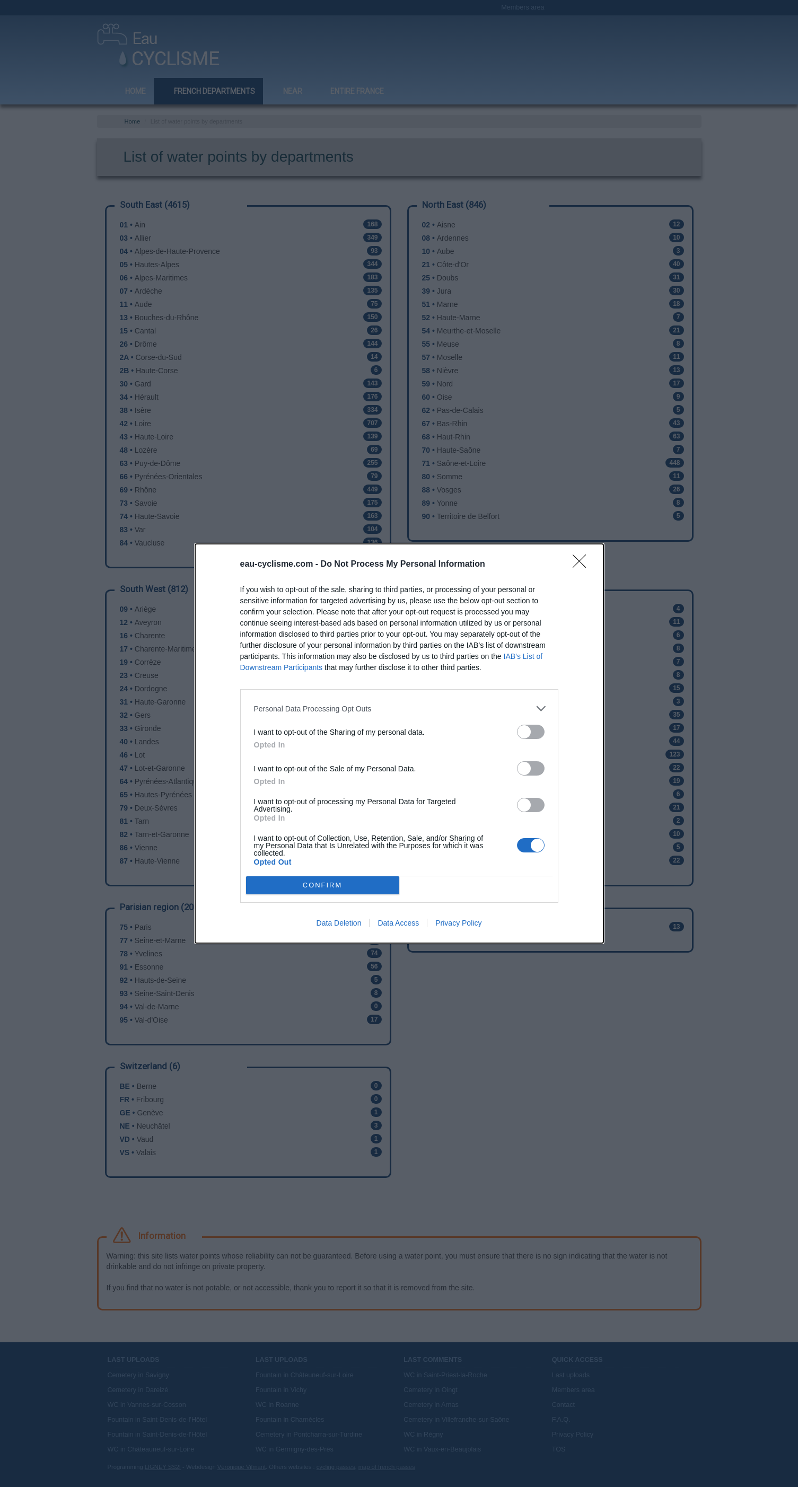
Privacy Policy (458, 923)
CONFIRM (323, 886)
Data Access (398, 923)
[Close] (583, 565)
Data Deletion (339, 923)
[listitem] (399, 708)
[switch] (531, 732)
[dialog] (399, 743)
